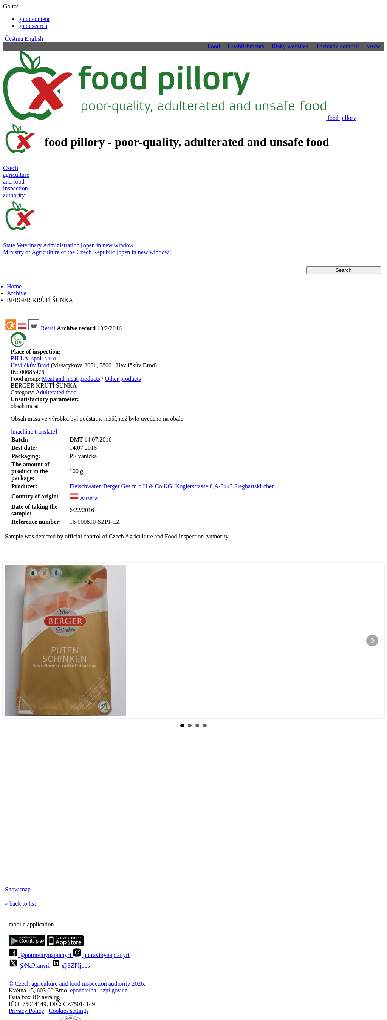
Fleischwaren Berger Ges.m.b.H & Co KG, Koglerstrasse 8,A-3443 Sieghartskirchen (172, 486)
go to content (34, 19)
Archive (16, 293)
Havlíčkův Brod (30, 365)
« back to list (20, 903)
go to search (32, 26)
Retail (48, 328)
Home (14, 286)
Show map (18, 889)
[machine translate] (34, 431)
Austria (89, 498)
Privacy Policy (26, 1011)
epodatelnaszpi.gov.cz (98, 990)
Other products (123, 379)
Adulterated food (56, 392)
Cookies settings (68, 1011)
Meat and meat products (71, 379)
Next (372, 641)
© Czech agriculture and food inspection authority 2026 (76, 983)
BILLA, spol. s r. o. (34, 358)
